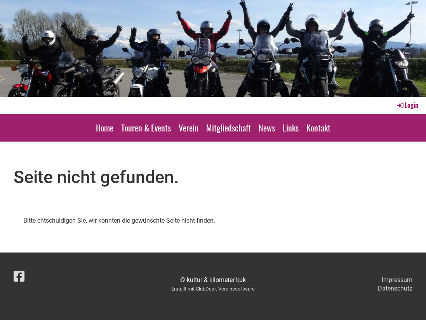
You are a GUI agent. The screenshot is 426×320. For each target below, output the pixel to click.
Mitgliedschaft (228, 127)
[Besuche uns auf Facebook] (19, 276)
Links (291, 127)
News (267, 127)
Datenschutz (395, 288)
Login (407, 105)
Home (104, 127)
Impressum (397, 280)
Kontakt (318, 127)
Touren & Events (146, 127)
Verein (188, 127)
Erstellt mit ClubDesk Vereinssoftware (213, 289)
